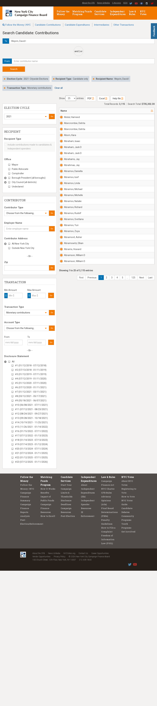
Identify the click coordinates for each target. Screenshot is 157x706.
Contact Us (83, 689)
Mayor (15, 164)
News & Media (103, 3)
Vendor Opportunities (41, 692)
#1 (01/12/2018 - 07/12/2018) (30, 365)
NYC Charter (107, 624)
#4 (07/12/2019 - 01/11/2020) (30, 378)
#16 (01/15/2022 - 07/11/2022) (31, 431)
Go (52, 116)
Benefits (44, 628)
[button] (26, 116)
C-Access (116, 3)
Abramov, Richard (69, 403)
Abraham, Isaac (69, 195)
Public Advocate (20, 169)
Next (141, 602)
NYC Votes (143, 13)
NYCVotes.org (69, 689)
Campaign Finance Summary (25, 632)
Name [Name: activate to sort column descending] (64, 111)
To (28, 337)
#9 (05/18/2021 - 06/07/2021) (30, 400)
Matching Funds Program (82, 13)
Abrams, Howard (68, 536)
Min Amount (10, 290)
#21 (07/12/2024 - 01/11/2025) (31, 453)
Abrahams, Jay (69, 252)
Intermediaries (101, 24)
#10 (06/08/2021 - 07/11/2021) (31, 405)
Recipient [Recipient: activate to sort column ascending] (105, 111)
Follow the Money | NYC (18, 24)
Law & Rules (132, 13)
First (81, 602)
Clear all (59, 88)
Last (150, 602)
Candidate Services (100, 13)
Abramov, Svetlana (69, 441)
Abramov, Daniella (69, 289)
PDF (90, 98)
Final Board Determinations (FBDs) (109, 647)
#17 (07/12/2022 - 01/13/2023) (31, 435)
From (7, 337)
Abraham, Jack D (69, 214)
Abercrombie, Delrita (71, 138)
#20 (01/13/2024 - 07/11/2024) (31, 448)
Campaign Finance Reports (25, 643)
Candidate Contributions (48, 24)
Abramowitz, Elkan (70, 517)
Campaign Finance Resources (45, 643)
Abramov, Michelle (69, 365)
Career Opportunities (100, 689)
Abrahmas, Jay (69, 271)
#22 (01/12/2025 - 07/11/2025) (31, 457)
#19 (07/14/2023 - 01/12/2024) (31, 444)
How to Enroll (47, 651)
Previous (92, 602)
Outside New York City (23, 248)
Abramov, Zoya (69, 479)
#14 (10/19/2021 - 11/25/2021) (31, 422)
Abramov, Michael (69, 346)
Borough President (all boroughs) (28, 177)
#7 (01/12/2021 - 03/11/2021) (30, 391)
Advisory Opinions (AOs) (106, 636)
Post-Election (68, 651)
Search (13, 69)
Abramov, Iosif (71, 307)
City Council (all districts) (24, 182)
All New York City (20, 243)
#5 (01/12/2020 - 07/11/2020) (30, 383)
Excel (103, 98)
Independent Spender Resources (88, 639)
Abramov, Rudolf (69, 422)
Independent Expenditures (118, 13)
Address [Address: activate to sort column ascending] (86, 111)
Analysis (25, 651)
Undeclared (17, 186)
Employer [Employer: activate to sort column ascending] (124, 111)
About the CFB (88, 3)
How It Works (47, 624)
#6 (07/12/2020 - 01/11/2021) (30, 387)
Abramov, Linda (69, 327)
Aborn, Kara (70, 174)
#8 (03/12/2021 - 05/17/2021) (30, 396)
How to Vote (128, 632)
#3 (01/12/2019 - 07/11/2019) (30, 374)
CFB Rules (106, 628)
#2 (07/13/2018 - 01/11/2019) (30, 370)
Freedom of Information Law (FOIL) (107, 674)
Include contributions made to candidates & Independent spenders (28, 146)
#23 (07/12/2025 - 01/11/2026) (31, 462)
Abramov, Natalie (69, 384)
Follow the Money (63, 13)
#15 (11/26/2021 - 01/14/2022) (31, 427)
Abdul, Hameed (68, 119)
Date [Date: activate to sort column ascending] (143, 111)
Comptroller (18, 173)
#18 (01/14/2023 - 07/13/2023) (31, 440)
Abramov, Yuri (71, 458)
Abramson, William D (69, 555)
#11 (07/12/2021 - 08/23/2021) (31, 409)
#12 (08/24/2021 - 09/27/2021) (31, 413)
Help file (118, 98)
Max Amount (34, 290)
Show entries (71, 98)
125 (133, 602)
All (13, 361)
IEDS (125, 3)
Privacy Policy (59, 692)
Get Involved (128, 667)
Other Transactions (123, 24)
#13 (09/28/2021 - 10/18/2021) (31, 418)
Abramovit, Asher (69, 498)
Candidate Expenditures (77, 24)
